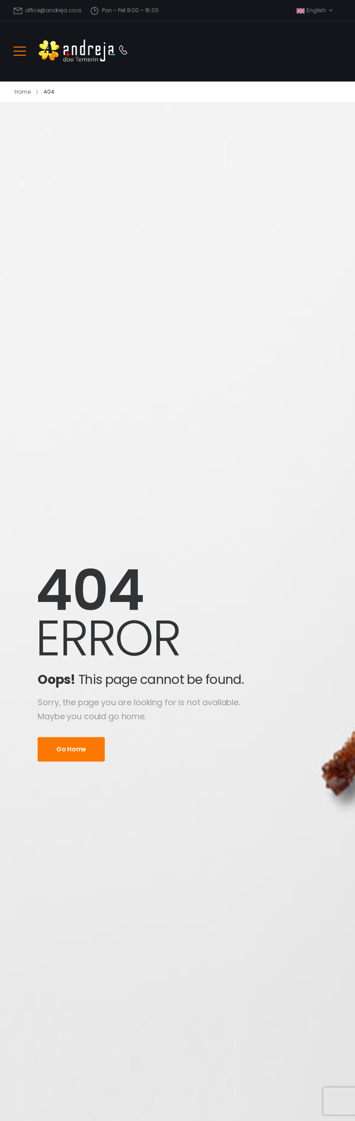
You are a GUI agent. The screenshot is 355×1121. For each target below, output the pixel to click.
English (311, 10)
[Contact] (123, 51)
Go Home (71, 749)
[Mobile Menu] (20, 51)
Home (23, 92)
